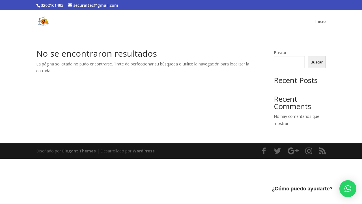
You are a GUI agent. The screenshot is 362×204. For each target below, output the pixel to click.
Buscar (280, 52)
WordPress (144, 151)
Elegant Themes (79, 151)
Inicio (320, 22)
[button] (347, 188)
